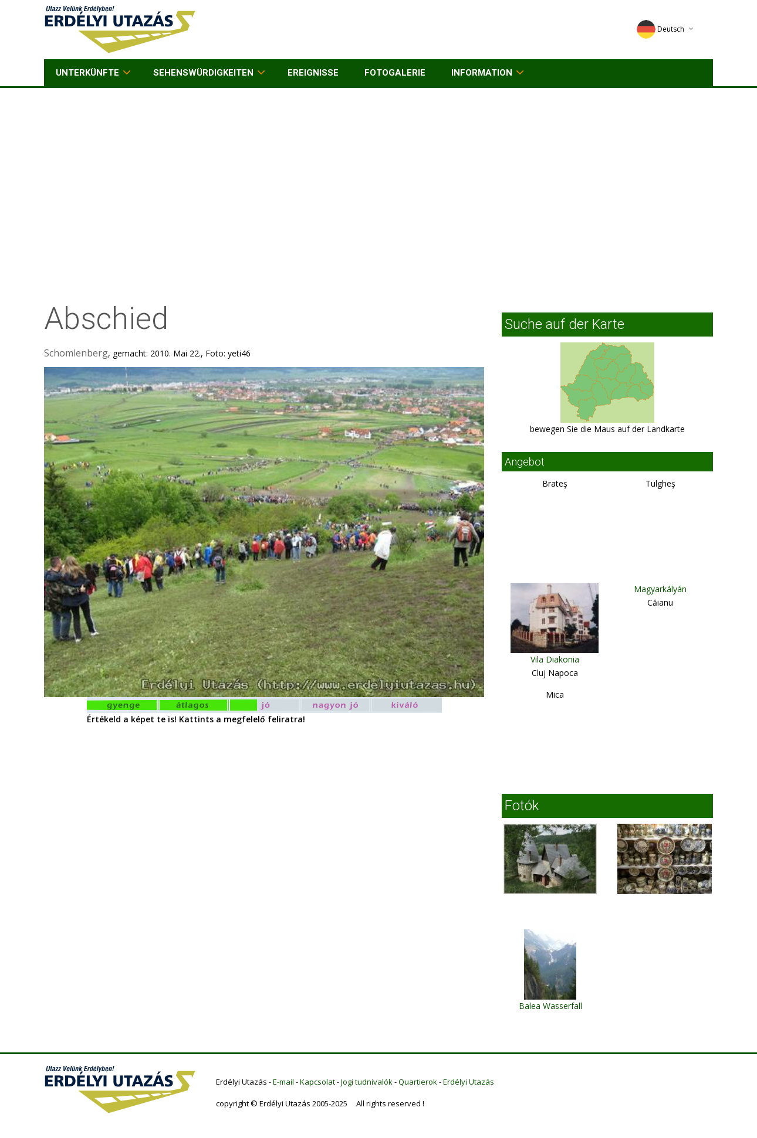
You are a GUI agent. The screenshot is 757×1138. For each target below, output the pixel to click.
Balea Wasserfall (550, 1005)
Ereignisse (313, 72)
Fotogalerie (394, 72)
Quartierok (417, 1081)
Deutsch (660, 29)
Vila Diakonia (554, 659)
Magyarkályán (660, 589)
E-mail (283, 1081)
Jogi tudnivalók (367, 1081)
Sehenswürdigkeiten (203, 72)
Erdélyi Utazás (468, 1081)
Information (481, 72)
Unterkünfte (87, 72)
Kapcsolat (317, 1081)
